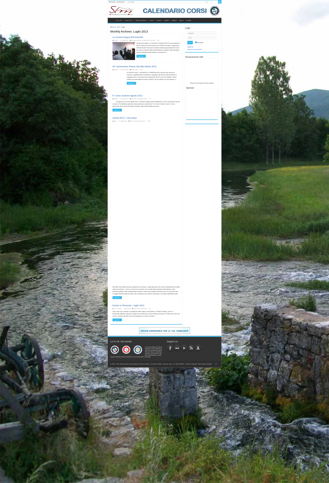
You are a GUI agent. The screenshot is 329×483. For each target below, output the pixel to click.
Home (111, 20)
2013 (118, 27)
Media (174, 20)
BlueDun (116, 40)
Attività (166, 20)
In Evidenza (140, 98)
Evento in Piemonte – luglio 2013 (128, 305)
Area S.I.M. (128, 20)
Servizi (159, 20)
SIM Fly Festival (140, 20)
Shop (181, 20)
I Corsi (151, 20)
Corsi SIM (134, 98)
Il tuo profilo (131, 2)
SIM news (152, 40)
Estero (131, 121)
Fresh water (137, 121)
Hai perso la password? (194, 49)
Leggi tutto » (141, 58)
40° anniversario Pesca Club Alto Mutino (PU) (134, 66)
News (147, 40)
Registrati (190, 47)
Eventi (133, 69)
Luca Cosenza (117, 308)
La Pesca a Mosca (136, 40)
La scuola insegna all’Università (127, 37)
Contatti (188, 20)
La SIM (144, 40)
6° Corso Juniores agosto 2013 (127, 95)
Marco (115, 121)
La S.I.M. (118, 20)
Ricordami (199, 42)
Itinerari (143, 121)
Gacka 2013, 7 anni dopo (124, 118)
